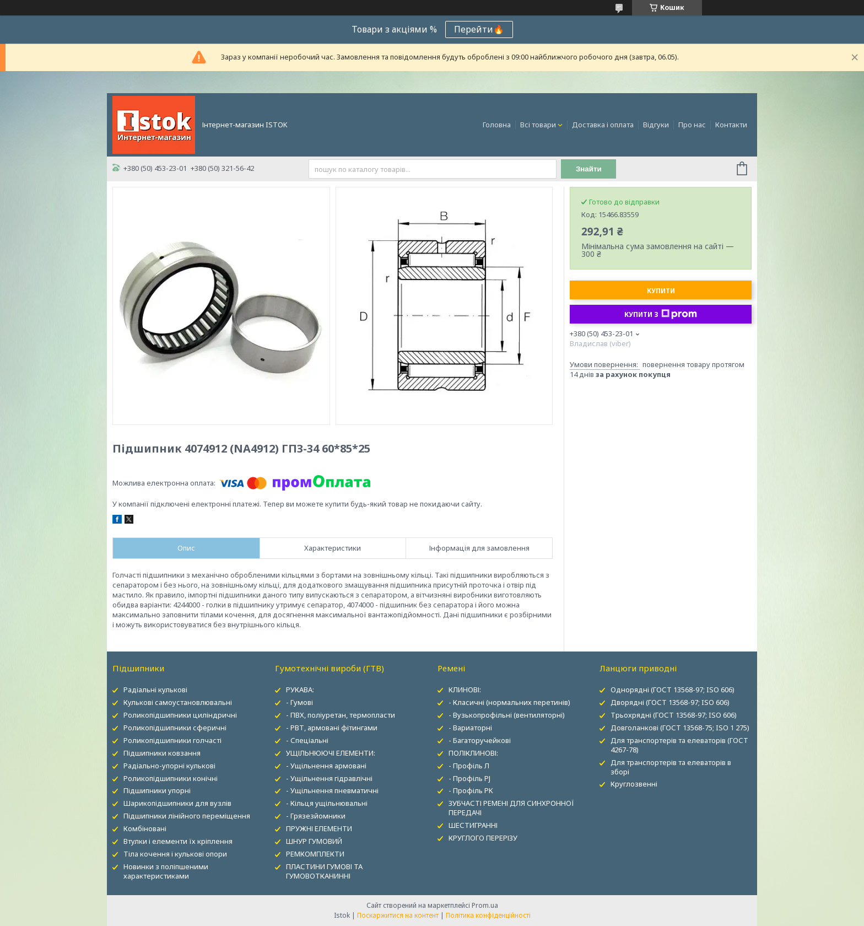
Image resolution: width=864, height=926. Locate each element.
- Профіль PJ (469, 778)
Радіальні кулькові (155, 689)
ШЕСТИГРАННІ (473, 825)
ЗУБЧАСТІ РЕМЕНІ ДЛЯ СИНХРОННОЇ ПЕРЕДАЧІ (511, 807)
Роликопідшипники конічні (170, 778)
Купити (661, 290)
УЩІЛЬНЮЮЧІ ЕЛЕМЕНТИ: (330, 753)
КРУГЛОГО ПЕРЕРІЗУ (483, 838)
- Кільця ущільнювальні (327, 803)
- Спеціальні (307, 740)
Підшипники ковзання (162, 753)
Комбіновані (144, 828)
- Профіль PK (471, 790)
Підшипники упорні (157, 790)
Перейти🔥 (479, 29)
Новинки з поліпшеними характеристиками (165, 871)
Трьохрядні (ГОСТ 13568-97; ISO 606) (674, 715)
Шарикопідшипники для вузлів (177, 803)
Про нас (692, 125)
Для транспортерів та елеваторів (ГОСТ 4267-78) (679, 745)
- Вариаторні (470, 728)
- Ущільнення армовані (326, 766)
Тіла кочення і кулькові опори (175, 854)
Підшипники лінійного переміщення (186, 816)
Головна (497, 125)
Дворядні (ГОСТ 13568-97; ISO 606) (670, 702)
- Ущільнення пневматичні (332, 790)
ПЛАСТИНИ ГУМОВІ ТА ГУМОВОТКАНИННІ (324, 871)
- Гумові (299, 702)
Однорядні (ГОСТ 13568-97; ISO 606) (673, 689)
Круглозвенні (634, 784)
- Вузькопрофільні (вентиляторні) (507, 715)
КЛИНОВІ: (465, 689)
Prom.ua (485, 905)
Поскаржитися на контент (398, 915)
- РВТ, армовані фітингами (331, 728)
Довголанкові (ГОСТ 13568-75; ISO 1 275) (680, 728)
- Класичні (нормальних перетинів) (509, 702)
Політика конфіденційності (488, 915)
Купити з (660, 314)
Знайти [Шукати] (589, 169)
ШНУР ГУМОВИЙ (314, 841)
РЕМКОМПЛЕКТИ (315, 854)
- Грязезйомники (315, 816)
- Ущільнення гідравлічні (329, 778)
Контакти (731, 125)
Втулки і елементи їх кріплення (178, 841)
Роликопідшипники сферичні (174, 728)
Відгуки (656, 125)
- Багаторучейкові (480, 740)
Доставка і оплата (603, 125)
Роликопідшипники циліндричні (180, 715)
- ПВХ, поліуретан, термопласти (340, 715)
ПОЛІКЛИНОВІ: (473, 753)
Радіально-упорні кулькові (169, 766)
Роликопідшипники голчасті (172, 740)
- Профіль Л (469, 766)
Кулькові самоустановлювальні (177, 702)
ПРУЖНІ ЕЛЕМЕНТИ (319, 828)
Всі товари (538, 125)
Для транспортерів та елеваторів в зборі (671, 767)
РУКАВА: (300, 689)
